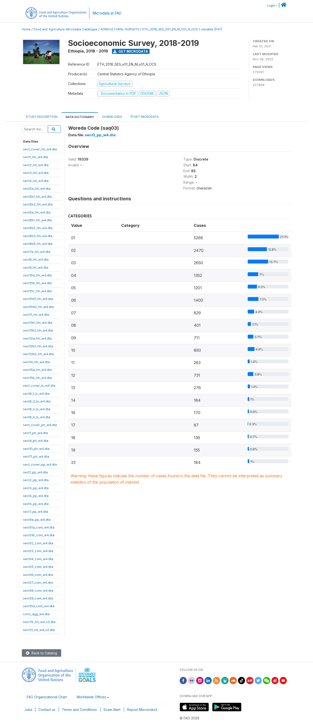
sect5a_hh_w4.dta (37, 188)
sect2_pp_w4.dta (36, 480)
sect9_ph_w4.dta (35, 441)
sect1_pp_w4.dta (35, 472)
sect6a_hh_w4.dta (37, 212)
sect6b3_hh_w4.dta (37, 236)
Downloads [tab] (112, 117)
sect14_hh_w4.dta (36, 362)
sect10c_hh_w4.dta (37, 291)
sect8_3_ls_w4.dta (36, 409)
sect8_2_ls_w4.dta (37, 401)
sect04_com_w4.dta (38, 559)
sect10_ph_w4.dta (36, 449)
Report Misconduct (142, 710)
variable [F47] (211, 29)
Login (271, 5)
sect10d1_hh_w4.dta (38, 299)
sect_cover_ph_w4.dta (40, 425)
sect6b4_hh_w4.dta (37, 244)
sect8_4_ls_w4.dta (36, 417)
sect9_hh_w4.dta (35, 267)
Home (26, 29)
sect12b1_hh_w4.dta (38, 346)
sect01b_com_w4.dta (38, 535)
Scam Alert (111, 710)
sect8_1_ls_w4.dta (36, 393)
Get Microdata (130, 51)
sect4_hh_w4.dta (36, 181)
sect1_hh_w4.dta (35, 157)
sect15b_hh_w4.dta (37, 378)
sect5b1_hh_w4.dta (37, 196)
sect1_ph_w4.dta (35, 433)
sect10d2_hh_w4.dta (38, 307)
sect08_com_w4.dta (38, 590)
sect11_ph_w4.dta (36, 456)
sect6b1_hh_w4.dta (37, 220)
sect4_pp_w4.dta (36, 496)
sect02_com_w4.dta (38, 543)
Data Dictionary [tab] (80, 117)
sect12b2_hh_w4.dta (38, 354)
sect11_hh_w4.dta (36, 314)
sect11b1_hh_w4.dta (37, 322)
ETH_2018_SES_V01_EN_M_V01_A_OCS (170, 29)
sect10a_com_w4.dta (38, 606)
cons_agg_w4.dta (36, 614)
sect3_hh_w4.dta (36, 173)
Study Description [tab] (41, 117)
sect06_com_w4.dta (38, 575)
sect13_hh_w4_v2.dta (39, 630)
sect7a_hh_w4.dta (36, 252)
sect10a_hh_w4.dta (37, 275)
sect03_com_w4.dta (38, 551)
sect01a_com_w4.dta (38, 527)
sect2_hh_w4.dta (36, 165)
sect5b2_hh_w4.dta (37, 204)
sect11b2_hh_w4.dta (38, 330)
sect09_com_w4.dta (38, 598)
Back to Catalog (41, 653)
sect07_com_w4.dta (38, 582)
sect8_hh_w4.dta (36, 259)
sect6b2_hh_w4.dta (37, 228)
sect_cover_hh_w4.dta (40, 149)
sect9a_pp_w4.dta (37, 519)
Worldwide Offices (91, 697)
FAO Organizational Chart (47, 697)
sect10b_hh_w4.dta (37, 283)
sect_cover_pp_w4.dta (40, 464)
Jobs (28, 710)
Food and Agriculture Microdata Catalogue (65, 29)
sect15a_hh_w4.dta (37, 370)
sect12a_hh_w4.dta (37, 338)
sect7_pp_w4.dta (35, 511)
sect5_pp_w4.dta (36, 504)
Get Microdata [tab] (144, 116)
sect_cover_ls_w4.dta (39, 385)
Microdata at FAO (107, 13)
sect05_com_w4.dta (38, 567)
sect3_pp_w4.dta (36, 488)
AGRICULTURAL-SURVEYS (120, 29)
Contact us (46, 710)
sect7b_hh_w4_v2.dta (39, 622)
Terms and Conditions (79, 710)
